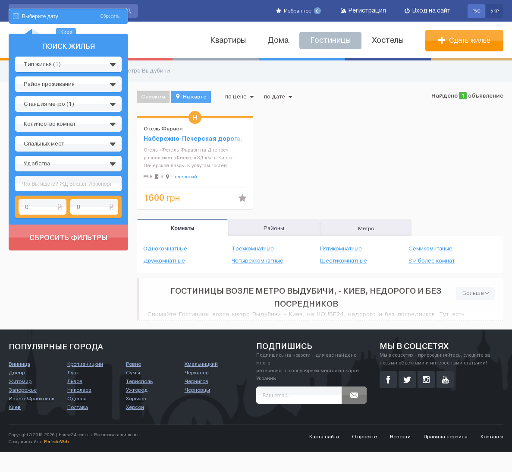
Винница (19, 384)
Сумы (133, 393)
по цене (239, 96)
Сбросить (110, 98)
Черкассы (197, 393)
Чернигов (196, 401)
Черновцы (197, 410)
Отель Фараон (163, 128)
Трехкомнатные (253, 248)
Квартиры (228, 40)
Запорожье (23, 410)
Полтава (77, 427)
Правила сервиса (446, 457)
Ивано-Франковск (31, 418)
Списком (153, 96)
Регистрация (363, 10)
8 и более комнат (431, 260)
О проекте (364, 457)
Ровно (133, 384)
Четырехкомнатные (257, 260)
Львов (74, 401)
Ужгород (137, 410)
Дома (278, 40)
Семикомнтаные (430, 248)
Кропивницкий (85, 384)
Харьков (136, 418)
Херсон (135, 427)
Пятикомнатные (341, 248)
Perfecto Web (56, 462)
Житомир (20, 401)
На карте (191, 97)
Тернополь (139, 401)
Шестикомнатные (343, 260)
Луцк (73, 393)
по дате (278, 96)
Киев (15, 427)
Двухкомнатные (164, 260)
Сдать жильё (464, 40)
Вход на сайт (427, 10)
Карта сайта (324, 457)
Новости (400, 457)
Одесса (77, 418)
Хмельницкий (201, 384)
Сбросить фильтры (68, 319)
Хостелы (388, 40)
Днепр (17, 393)
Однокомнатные (165, 248)
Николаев (79, 410)
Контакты (492, 457)
